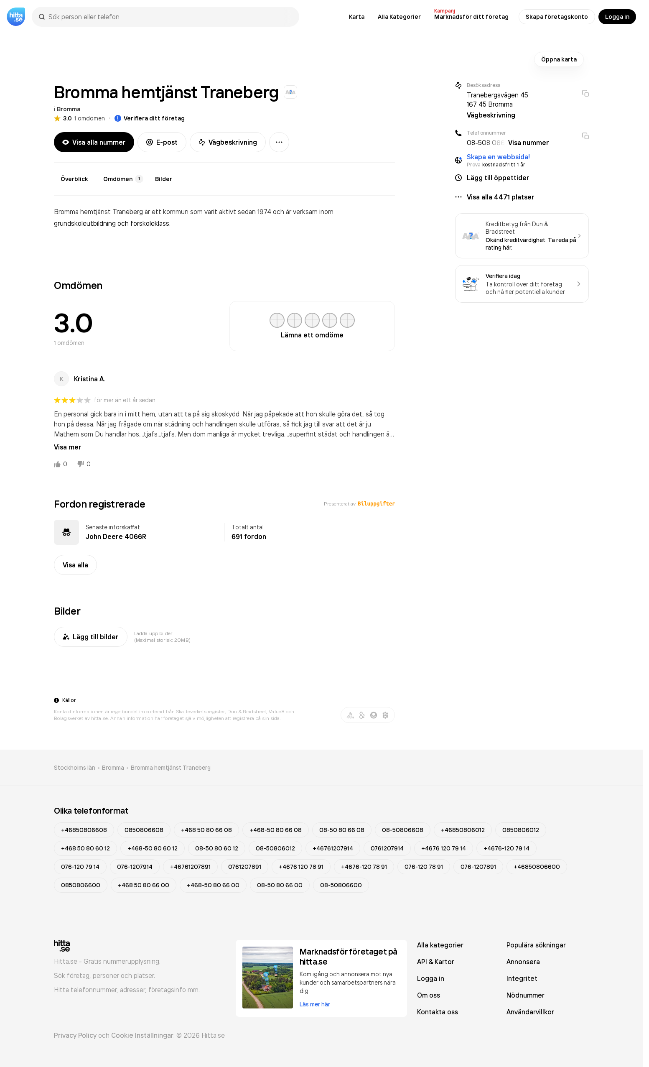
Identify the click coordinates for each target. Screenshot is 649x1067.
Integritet (521, 978)
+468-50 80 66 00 (213, 885)
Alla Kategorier (399, 16)
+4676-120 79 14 (506, 848)
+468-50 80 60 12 (152, 848)
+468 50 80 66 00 (143, 885)
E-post (162, 142)
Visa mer (67, 447)
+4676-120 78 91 (364, 866)
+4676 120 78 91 (301, 866)
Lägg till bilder (91, 637)
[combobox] (169, 17)
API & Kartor (435, 961)
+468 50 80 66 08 (206, 830)
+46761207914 (333, 848)
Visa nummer (528, 142)
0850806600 (80, 885)
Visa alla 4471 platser (500, 197)
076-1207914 (135, 866)
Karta (356, 16)
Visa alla (75, 565)
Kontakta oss (437, 1012)
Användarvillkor (530, 1012)
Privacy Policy (75, 1035)
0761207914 (387, 848)
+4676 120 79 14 (443, 848)
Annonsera (523, 961)
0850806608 (144, 830)
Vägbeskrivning (228, 142)
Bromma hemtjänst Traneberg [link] (171, 767)
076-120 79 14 (80, 866)
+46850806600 (537, 866)
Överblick (74, 179)
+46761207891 (190, 866)
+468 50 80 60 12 (85, 848)
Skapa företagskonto (557, 16)
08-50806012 (275, 848)
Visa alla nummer (94, 142)
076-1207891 (478, 866)
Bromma (68, 109)
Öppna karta (559, 59)
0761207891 (244, 866)
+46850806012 (463, 830)
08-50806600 (341, 885)
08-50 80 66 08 (341, 830)
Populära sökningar (536, 945)
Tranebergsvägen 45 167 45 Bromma (497, 99)
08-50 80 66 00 (280, 885)
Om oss (428, 995)
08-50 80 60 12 (216, 848)
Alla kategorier (440, 945)
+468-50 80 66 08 (275, 830)
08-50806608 (402, 830)
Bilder (163, 179)
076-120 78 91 (424, 866)
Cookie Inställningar (142, 1035)
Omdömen (123, 179)
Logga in (617, 16)
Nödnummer (525, 995)
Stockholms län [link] (74, 767)
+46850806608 (84, 830)
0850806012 (520, 830)
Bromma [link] (113, 767)
